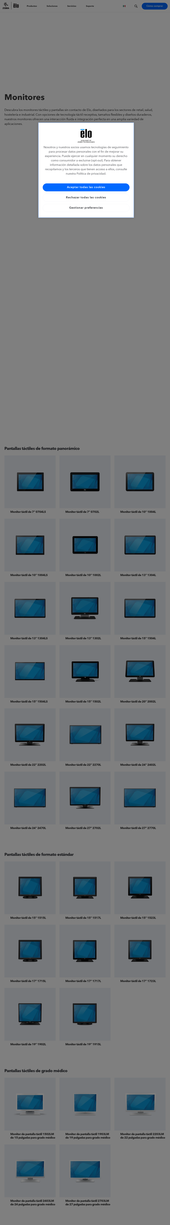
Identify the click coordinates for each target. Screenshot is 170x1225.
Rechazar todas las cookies (86, 197)
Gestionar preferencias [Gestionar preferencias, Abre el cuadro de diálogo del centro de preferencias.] (86, 207)
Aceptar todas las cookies (86, 187)
